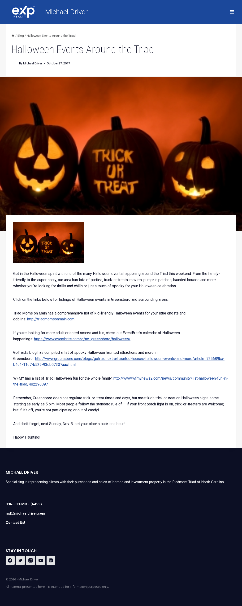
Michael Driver (32, 63)
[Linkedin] (51, 560)
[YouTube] (40, 560)
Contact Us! (15, 523)
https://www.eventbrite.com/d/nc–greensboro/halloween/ (82, 339)
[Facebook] (10, 560)
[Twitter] (20, 560)
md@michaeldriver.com (25, 513)
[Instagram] (30, 560)
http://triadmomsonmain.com (50, 319)
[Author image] (14, 64)
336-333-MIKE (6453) (24, 504)
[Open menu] (232, 11)
